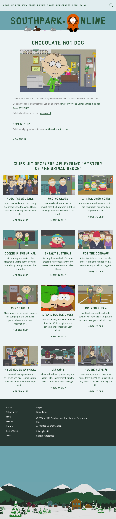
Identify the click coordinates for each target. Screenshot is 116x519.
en (80, 5)
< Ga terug (19, 139)
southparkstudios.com (56, 129)
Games (50, 5)
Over (75, 5)
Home (6, 5)
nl (85, 5)
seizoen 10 (45, 113)
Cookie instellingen (45, 435)
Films (32, 5)
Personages (63, 5)
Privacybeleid (42, 431)
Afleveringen (19, 5)
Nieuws (41, 5)
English (39, 407)
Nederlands (41, 412)
